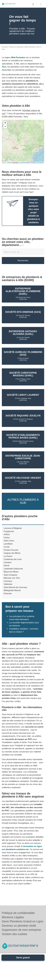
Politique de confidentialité (18, 913)
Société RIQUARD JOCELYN (23, 415)
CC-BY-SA (40, 162)
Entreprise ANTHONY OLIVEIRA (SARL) (23, 332)
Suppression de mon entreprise (21, 929)
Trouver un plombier (16, 47)
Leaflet (9, 162)
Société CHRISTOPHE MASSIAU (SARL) (23, 374)
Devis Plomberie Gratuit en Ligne (22, 921)
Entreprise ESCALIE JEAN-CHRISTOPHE (23, 457)
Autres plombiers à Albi (23, 501)
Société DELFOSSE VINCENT (23, 477)
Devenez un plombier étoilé (19, 925)
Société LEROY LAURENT (23, 395)
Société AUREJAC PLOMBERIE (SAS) (23, 353)
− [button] (5, 127)
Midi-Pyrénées (30, 47)
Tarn (38, 47)
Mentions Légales (13, 917)
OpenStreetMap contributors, (28, 162)
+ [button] (5, 123)
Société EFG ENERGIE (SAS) (23, 312)
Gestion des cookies (14, 934)
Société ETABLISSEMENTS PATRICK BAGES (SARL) (23, 436)
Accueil (4, 47)
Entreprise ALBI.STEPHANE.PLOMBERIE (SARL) (23, 291)
